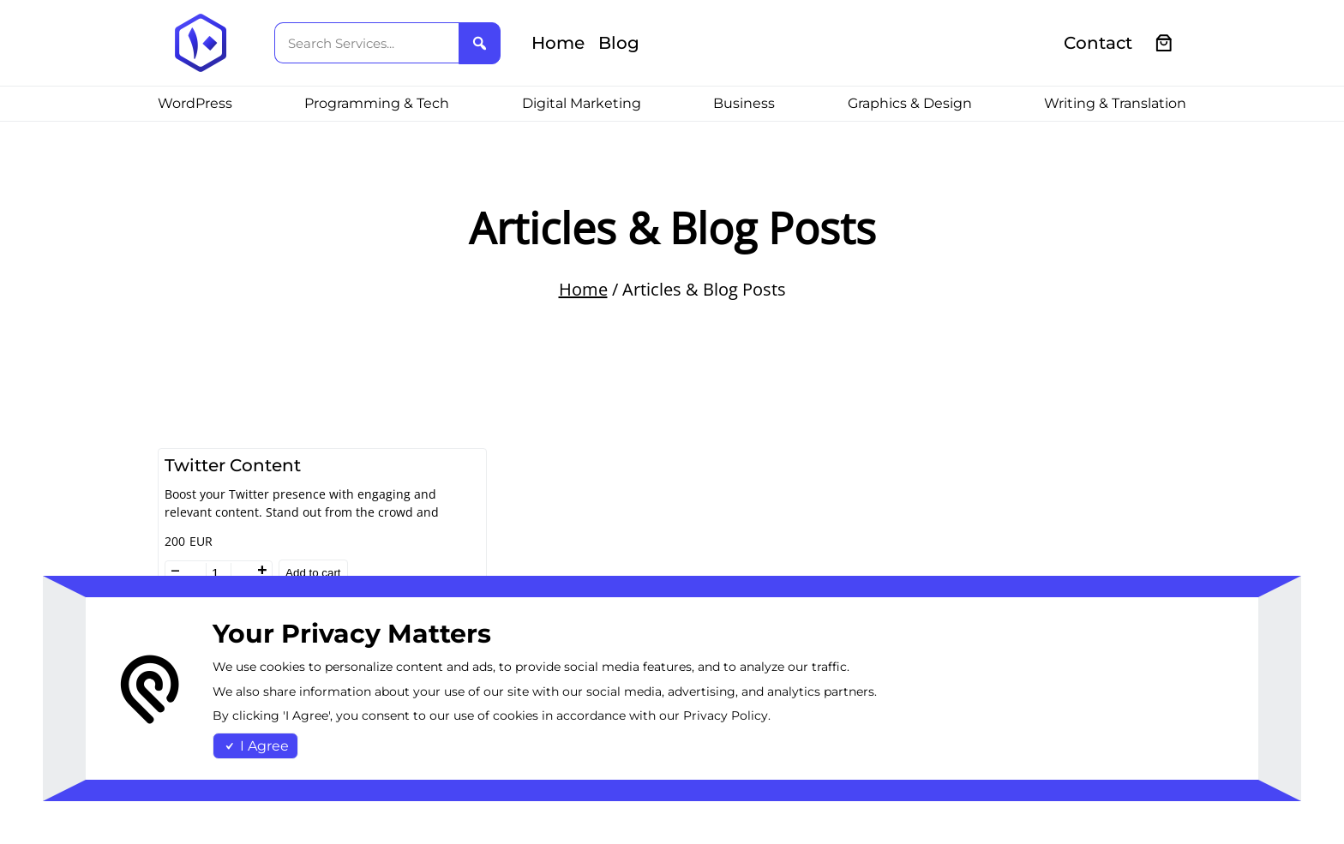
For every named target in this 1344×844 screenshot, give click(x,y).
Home (583, 289)
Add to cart (312, 572)
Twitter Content (233, 465)
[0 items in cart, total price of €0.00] (1164, 43)
